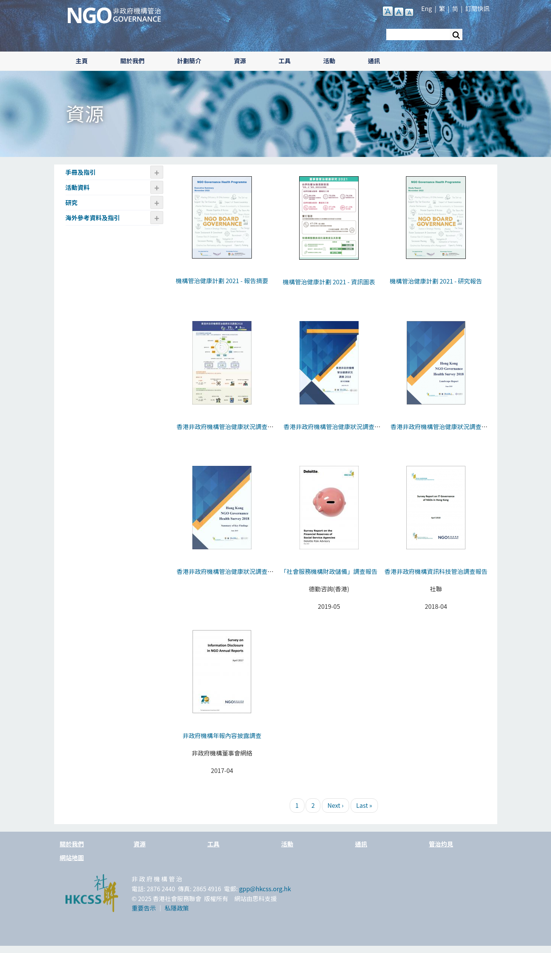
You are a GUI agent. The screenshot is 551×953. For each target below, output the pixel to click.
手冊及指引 (81, 172)
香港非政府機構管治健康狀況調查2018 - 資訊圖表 (221, 431)
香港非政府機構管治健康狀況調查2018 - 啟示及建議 (329, 431)
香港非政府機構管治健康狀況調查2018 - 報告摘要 (221, 576)
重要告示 (144, 907)
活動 (329, 60)
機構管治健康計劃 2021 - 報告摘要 (222, 280)
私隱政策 (177, 907)
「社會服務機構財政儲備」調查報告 (329, 571)
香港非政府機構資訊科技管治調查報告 (435, 571)
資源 (240, 60)
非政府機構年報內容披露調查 (222, 735)
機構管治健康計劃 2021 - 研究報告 (436, 280)
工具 (285, 60)
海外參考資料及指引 (93, 217)
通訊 (374, 60)
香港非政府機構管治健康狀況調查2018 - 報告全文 (435, 431)
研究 (72, 202)
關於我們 (132, 60)
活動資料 (78, 187)
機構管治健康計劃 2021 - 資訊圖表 (329, 281)
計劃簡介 (189, 60)
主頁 (82, 60)
